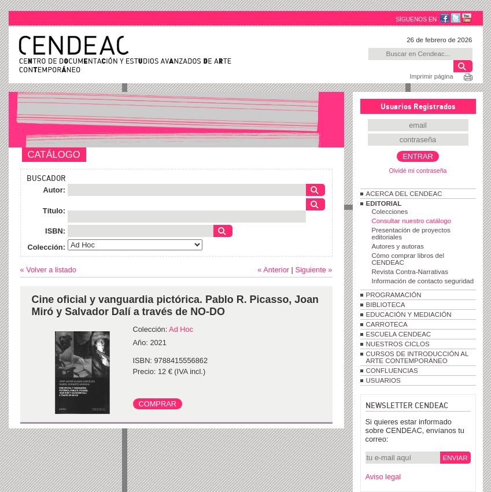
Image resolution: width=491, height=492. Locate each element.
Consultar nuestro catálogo (412, 220)
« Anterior (273, 269)
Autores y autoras (398, 246)
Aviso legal (383, 476)
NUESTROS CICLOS (398, 344)
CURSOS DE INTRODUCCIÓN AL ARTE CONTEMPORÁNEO (417, 357)
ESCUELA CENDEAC (398, 334)
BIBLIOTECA (385, 304)
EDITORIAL (384, 203)
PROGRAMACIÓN (394, 294)
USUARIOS (383, 380)
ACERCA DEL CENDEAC (404, 193)
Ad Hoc (181, 329)
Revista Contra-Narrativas (410, 271)
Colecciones (390, 211)
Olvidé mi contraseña (417, 170)
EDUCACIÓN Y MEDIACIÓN (409, 314)
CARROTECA (387, 324)
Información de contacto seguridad (423, 281)
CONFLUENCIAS (392, 370)
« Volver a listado (48, 269)
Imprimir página (431, 76)
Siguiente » (313, 269)
